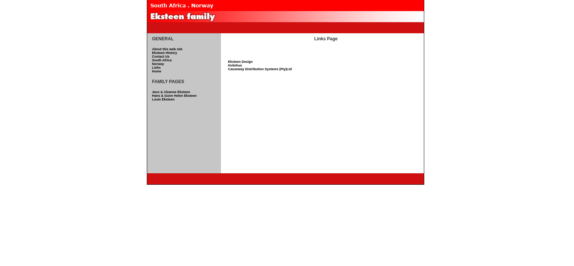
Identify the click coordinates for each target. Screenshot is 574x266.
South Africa (162, 60)
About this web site (167, 49)
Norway (158, 64)
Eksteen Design (240, 62)
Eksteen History (164, 53)
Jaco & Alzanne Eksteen (171, 92)
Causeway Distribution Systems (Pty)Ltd (260, 69)
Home (156, 71)
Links (156, 67)
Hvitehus (235, 65)
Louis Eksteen (163, 99)
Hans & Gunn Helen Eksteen (174, 96)
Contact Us (161, 56)
